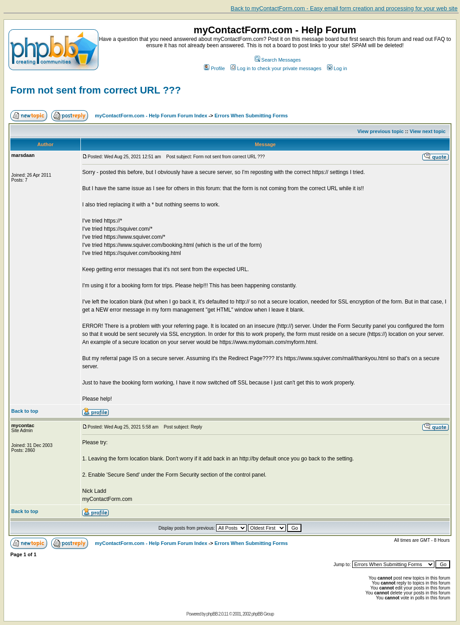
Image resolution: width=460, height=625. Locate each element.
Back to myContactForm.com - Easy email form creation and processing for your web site (344, 8)
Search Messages (278, 59)
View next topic (428, 131)
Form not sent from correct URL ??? (95, 90)
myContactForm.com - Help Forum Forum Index (151, 115)
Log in (337, 68)
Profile (214, 68)
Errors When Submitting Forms (251, 115)
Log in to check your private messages (276, 68)
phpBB (211, 614)
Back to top (24, 411)
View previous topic (380, 131)
